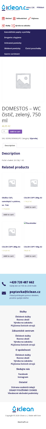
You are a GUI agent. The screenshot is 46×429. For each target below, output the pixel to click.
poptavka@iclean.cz (25, 292)
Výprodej (34, 138)
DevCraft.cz (23, 422)
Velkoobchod (21, 18)
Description (10, 145)
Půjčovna (35, 18)
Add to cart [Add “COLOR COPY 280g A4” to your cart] (9, 256)
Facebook (23, 374)
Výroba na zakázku (22, 26)
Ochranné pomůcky (12, 43)
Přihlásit (40, 7)
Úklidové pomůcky (12, 48)
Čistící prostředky (33, 48)
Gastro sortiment (12, 54)
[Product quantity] (5, 131)
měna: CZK (30, 7)
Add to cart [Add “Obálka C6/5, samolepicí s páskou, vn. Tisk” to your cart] (9, 214)
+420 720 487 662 (22, 282)
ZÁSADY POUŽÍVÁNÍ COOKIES (23, 390)
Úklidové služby (23, 316)
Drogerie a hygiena (12, 37)
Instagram (23, 377)
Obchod (9, 18)
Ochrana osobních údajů (23, 387)
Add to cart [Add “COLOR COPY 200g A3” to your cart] (31, 207)
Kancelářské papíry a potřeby (17, 32)
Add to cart (15, 131)
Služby (8, 26)
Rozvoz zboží (23, 319)
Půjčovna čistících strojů (23, 325)
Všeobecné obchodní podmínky (23, 393)
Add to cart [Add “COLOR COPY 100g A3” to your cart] (31, 256)
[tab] (10, 145)
